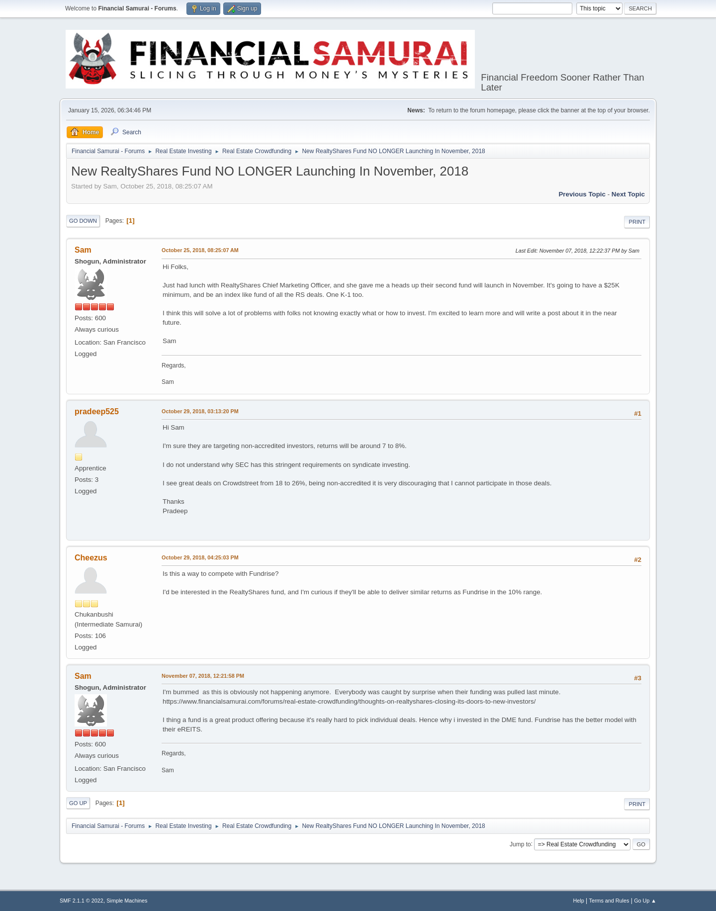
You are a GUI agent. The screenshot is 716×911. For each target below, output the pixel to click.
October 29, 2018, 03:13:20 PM (200, 411)
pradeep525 (97, 411)
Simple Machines (126, 901)
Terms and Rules (609, 901)
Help (578, 901)
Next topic (628, 194)
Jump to (520, 843)
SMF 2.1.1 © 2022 (81, 901)
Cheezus (91, 557)
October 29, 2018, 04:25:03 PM (200, 557)
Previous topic (582, 194)
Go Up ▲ (645, 901)
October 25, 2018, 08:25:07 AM (200, 250)
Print (636, 222)
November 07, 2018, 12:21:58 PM (203, 676)
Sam (83, 250)
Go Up (78, 803)
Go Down (83, 221)
